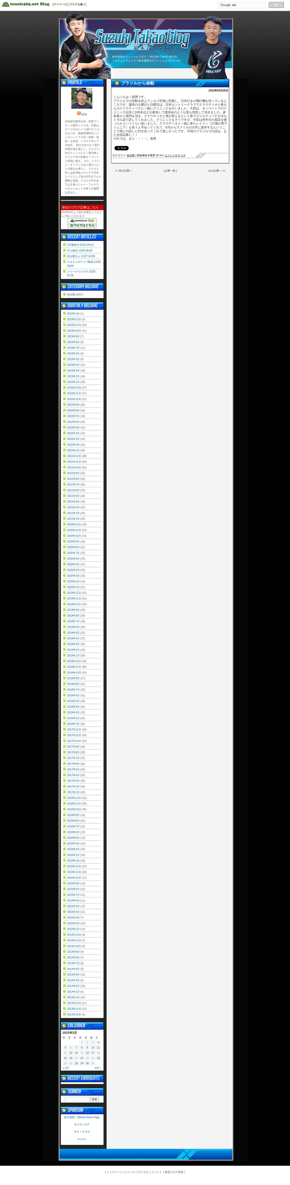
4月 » (98, 1068)
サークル (143, 1172)
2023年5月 (73, 359)
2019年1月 (73, 655)
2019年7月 (73, 621)
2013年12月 (74, 1003)
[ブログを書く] (77, 4)
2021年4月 (73, 501)
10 (92, 1047)
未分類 (131, 155)
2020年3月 (73, 575)
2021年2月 (73, 513)
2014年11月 (74, 940)
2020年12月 (74, 524)
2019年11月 (74, 598)
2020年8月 (73, 547)
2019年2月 (73, 649)
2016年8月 (73, 820)
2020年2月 (73, 581)
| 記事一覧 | (170, 170)
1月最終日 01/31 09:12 (80, 244)
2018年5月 (73, 701)
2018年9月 (73, 678)
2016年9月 (73, 815)
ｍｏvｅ (81, 1139)
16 (87, 1052)
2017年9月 (73, 746)
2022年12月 (74, 387)
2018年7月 (73, 689)
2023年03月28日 (218, 90)
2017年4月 (73, 775)
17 (92, 1052)
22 (81, 1058)
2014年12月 (74, 934)
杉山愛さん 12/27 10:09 (81, 256)
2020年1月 (73, 587)
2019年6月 (73, 627)
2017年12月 (74, 729)
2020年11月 (74, 530)
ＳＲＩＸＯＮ (82, 1131)
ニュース (130, 1172)
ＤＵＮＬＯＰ (82, 1124)
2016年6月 (73, 832)
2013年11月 (74, 1008)
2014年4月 (73, 980)
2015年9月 (73, 883)
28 (76, 1063)
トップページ (114, 1172)
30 (87, 1063)
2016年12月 (74, 797)
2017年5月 (73, 769)
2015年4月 (73, 911)
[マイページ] (60, 4)
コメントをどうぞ (175, 155)
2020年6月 (73, 558)
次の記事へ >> (216, 170)
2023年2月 (73, 376)
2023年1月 (73, 382)
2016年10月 (74, 809)
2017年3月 (73, 780)
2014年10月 (74, 946)
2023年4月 (73, 364)
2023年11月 (74, 325)
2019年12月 (74, 592)
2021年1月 (73, 518)
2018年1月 (73, 723)
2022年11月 (74, 393)
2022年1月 (73, 450)
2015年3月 (73, 917)
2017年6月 (73, 763)
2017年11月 (74, 735)
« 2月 (66, 1068)
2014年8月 (73, 957)
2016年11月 (74, 803)
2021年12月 (74, 456)
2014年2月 (73, 991)
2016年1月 (73, 860)
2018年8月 (73, 684)
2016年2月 (73, 854)
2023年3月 (73, 370)
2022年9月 (73, 404)
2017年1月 (73, 792)
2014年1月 (73, 997)
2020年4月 (73, 570)
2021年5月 (73, 495)
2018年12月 (74, 661)
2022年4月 (73, 433)
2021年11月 (74, 461)
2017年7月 (73, 758)
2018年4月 (73, 706)
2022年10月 (74, 399)
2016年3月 (73, 849)
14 (76, 1052)
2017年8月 (73, 752)
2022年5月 (73, 427)
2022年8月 (73, 410)
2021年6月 (73, 490)
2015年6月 (73, 900)
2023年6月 (73, 353)
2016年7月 (73, 826)
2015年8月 (73, 889)
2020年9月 (73, 541)
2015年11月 (74, 872)
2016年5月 (73, 837)
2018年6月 (73, 695)
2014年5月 (73, 974)
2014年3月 (73, 986)
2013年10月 (74, 1014)
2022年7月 (73, 416)
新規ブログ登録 (174, 1172)
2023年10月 (74, 330)
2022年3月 (73, 439)
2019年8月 (73, 615)
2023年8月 (73, 342)
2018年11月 (74, 666)
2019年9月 (73, 609)
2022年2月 (73, 444)
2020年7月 (73, 552)
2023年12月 (74, 319)
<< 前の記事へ (123, 170)
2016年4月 (73, 843)
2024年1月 (73, 313)
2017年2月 (73, 786)
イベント (156, 1172)
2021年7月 (73, 484)
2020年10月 (74, 535)
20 (70, 1058)
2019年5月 (73, 632)
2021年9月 (73, 473)
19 (65, 1058)
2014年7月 (73, 963)
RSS (84, 114)
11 (98, 1047)
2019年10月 (74, 604)
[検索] (241, 5)
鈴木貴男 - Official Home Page (82, 1117)
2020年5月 (73, 564)
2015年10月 (74, 877)
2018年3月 (73, 712)
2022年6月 (73, 421)
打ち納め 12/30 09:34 (79, 250)
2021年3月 (73, 507)
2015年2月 (73, 923)
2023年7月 (73, 347)
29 (81, 1063)
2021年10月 (74, 467)
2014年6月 (73, 968)
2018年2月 (73, 718)
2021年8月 (73, 478)
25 (98, 1058)
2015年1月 (73, 929)
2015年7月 (73, 894)
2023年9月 (73, 336)
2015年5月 (73, 906)
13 (70, 1052)
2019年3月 (73, 644)
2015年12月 (74, 866)
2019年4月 (73, 638)
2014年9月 (73, 951)
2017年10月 (74, 741)
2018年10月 (74, 672)
